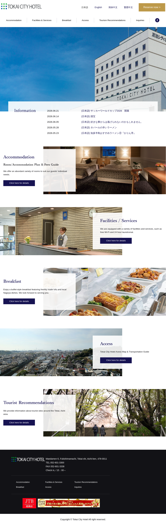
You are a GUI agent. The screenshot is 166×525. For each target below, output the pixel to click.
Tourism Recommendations (112, 20)
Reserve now (151, 7)
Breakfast (66, 20)
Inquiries (140, 20)
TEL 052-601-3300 (55, 462)
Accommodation (13, 20)
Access (85, 20)
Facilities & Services (41, 20)
